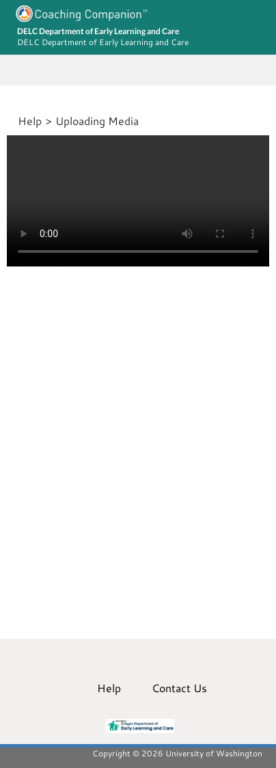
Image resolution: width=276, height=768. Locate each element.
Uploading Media (97, 120)
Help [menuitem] (109, 688)
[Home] (16, 120)
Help (30, 120)
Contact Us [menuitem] (179, 688)
